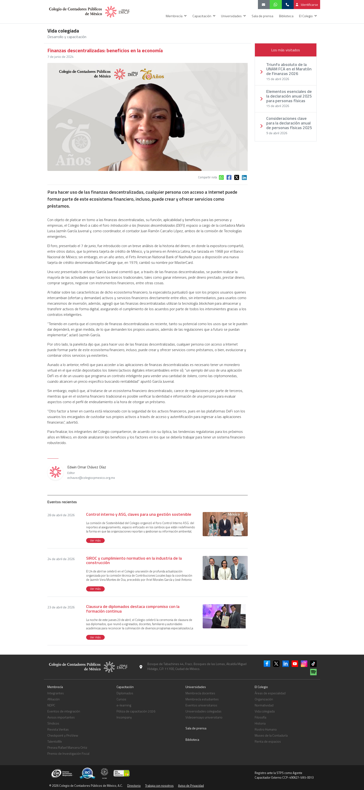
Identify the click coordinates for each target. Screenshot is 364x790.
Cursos (121, 699)
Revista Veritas (58, 729)
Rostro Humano (266, 729)
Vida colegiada (265, 711)
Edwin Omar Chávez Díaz (91, 472)
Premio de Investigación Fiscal (68, 753)
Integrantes (55, 693)
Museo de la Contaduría (271, 735)
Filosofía (260, 717)
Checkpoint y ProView (62, 735)
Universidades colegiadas (203, 711)
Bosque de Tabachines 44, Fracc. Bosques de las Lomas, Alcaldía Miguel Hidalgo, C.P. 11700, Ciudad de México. (197, 666)
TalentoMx (54, 741)
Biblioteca (286, 16)
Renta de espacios (268, 741)
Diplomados (125, 693)
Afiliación (53, 699)
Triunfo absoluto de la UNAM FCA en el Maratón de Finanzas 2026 (289, 69)
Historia (260, 723)
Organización (264, 699)
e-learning (124, 705)
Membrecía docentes (200, 693)
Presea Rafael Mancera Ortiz (67, 747)
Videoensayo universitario (203, 717)
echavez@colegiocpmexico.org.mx (91, 477)
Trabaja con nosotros (159, 785)
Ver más (95, 540)
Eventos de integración (63, 711)
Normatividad (264, 705)
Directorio (134, 785)
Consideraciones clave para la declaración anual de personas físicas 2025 (289, 123)
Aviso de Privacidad (191, 785)
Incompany (124, 717)
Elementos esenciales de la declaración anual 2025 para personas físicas (289, 96)
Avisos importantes (61, 717)
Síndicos (53, 723)
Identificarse (307, 4)
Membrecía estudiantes (202, 699)
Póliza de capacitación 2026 (136, 711)
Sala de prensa (263, 16)
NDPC (51, 705)
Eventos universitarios (201, 705)
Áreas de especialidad (270, 693)
